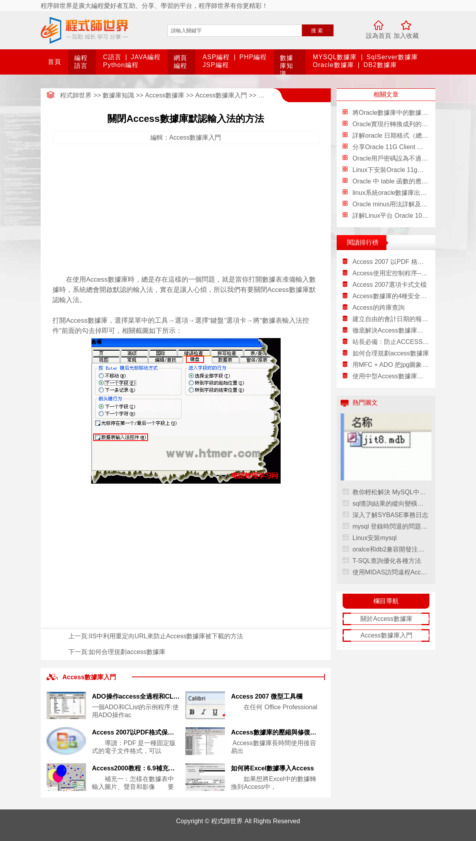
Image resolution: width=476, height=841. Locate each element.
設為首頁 (378, 35)
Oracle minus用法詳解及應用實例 (399, 204)
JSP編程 (215, 65)
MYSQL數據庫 (335, 57)
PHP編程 (253, 57)
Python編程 (121, 65)
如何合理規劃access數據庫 (127, 652)
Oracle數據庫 (333, 65)
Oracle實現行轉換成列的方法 (393, 124)
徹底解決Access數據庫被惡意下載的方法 (390, 330)
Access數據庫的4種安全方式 (390, 296)
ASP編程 (216, 57)
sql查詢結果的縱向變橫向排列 (390, 503)
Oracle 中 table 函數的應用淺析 (396, 181)
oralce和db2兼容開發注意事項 (390, 549)
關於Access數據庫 (386, 618)
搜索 (317, 31)
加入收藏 (406, 35)
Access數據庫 (165, 95)
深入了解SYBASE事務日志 (390, 515)
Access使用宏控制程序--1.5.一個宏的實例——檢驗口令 (390, 273)
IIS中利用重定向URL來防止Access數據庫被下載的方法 (166, 636)
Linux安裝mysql (374, 538)
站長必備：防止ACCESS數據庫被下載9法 (390, 341)
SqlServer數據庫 (392, 57)
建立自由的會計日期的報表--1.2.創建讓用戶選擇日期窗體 (390, 319)
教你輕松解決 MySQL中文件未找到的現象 (390, 492)
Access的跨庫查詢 (378, 307)
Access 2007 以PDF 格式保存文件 (390, 261)
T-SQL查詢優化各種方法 (386, 560)
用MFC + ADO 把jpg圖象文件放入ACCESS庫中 (390, 364)
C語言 (112, 57)
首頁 (54, 61)
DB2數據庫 (380, 65)
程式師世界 (76, 95)
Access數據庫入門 (221, 95)
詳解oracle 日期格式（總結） (393, 135)
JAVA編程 (146, 57)
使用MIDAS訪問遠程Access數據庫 (390, 572)
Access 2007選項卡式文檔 (389, 284)
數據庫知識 (286, 65)
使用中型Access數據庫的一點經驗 (390, 376)
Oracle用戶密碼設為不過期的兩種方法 (405, 158)
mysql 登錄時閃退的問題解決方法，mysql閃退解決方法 (390, 526)
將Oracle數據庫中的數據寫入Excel (401, 112)
